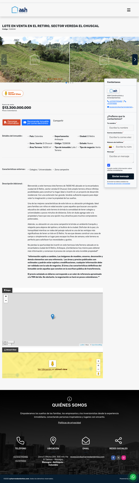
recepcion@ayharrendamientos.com (124, 107)
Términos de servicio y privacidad (118, 183)
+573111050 (112, 103)
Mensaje (111, 152)
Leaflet (82, 345)
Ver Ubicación (45, 369)
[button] (66, 82)
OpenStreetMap (97, 345)
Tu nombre (112, 123)
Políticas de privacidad (69, 422)
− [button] (6, 301)
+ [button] (6, 297)
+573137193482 (115, 101)
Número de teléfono (115, 142)
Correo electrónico (115, 133)
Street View (13, 93)
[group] (34, 59)
